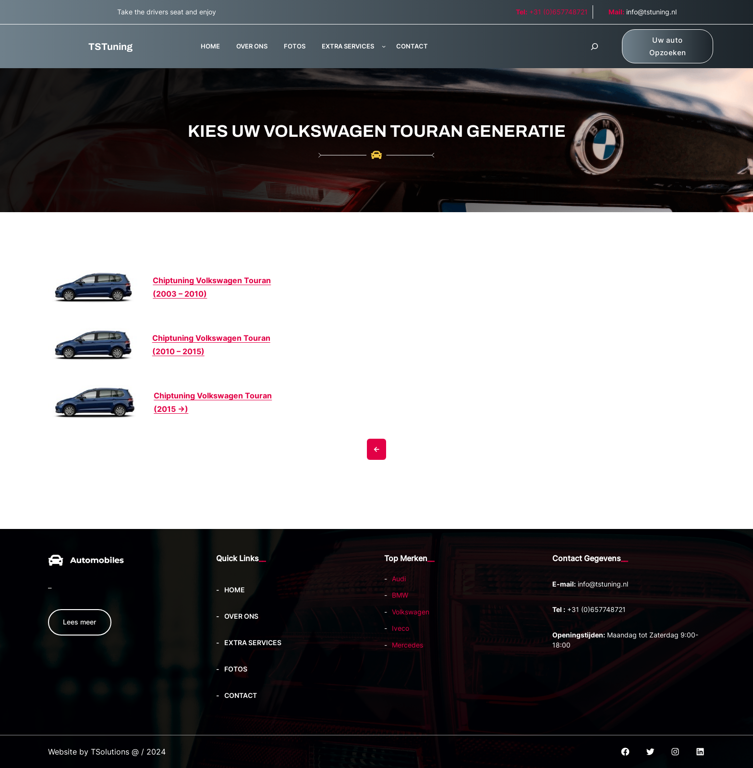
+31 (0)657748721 (552, 12)
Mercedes (407, 645)
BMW (400, 595)
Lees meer (79, 622)
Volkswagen (410, 612)
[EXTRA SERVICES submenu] (384, 46)
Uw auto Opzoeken (667, 46)
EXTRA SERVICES (348, 46)
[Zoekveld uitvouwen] (595, 46)
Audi (399, 579)
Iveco (400, 628)
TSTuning (110, 46)
